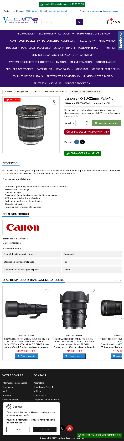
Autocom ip (65, 33)
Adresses (6, 395)
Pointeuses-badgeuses (35, 47)
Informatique (25, 33)
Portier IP (112, 47)
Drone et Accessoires (19, 69)
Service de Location (77, 83)
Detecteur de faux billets (58, 40)
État (4, 243)
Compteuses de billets (24, 40)
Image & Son (64, 69)
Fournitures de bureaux (27, 76)
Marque (98, 103)
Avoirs (5, 391)
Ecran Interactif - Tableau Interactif (78, 47)
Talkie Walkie (105, 40)
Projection (86, 40)
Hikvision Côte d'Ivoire (97, 76)
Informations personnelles (14, 383)
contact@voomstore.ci (57, 11)
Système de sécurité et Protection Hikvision (37, 62)
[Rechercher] (62, 22)
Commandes (8, 387)
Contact (7, 11)
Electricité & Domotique (63, 76)
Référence (69, 103)
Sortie (18, 429)
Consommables (105, 62)
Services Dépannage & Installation (54, 54)
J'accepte (44, 429)
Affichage (81, 69)
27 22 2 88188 (31, 11)
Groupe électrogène (105, 69)
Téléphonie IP (45, 33)
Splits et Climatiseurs (47, 83)
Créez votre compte (111, 11)
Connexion (95, 11)
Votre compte (12, 375)
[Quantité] (80, 123)
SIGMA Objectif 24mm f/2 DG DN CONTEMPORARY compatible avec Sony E (74, 341)
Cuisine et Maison (81, 62)
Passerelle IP (44, 69)
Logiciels (11, 47)
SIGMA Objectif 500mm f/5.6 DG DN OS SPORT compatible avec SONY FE (26, 340)
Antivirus (86, 54)
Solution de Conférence (92, 33)
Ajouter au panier (106, 123)
